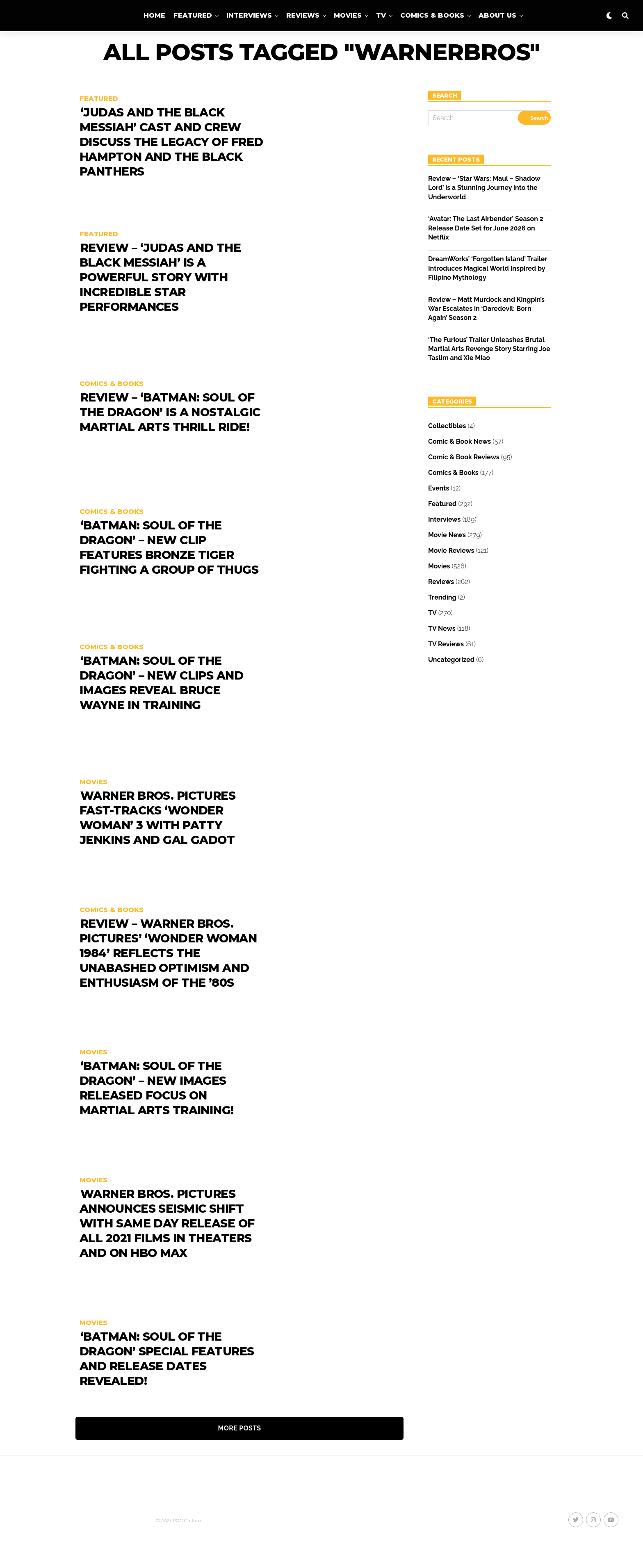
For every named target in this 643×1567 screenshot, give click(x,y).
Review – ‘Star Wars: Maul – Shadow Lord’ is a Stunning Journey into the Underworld (484, 188)
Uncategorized (451, 660)
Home (154, 15)
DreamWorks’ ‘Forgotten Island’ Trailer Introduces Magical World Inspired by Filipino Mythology (487, 268)
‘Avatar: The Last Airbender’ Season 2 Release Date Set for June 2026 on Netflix (485, 228)
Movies (348, 15)
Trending (442, 597)
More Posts (239, 1428)
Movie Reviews (451, 550)
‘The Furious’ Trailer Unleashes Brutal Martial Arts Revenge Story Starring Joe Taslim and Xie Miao (489, 349)
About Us (497, 15)
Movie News (447, 535)
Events (438, 488)
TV (381, 15)
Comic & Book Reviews (463, 457)
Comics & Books (432, 15)
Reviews (302, 15)
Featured (192, 15)
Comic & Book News (459, 441)
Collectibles (447, 426)
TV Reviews (446, 644)
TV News (442, 628)
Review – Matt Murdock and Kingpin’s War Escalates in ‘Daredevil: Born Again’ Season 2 (486, 309)
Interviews (249, 15)
